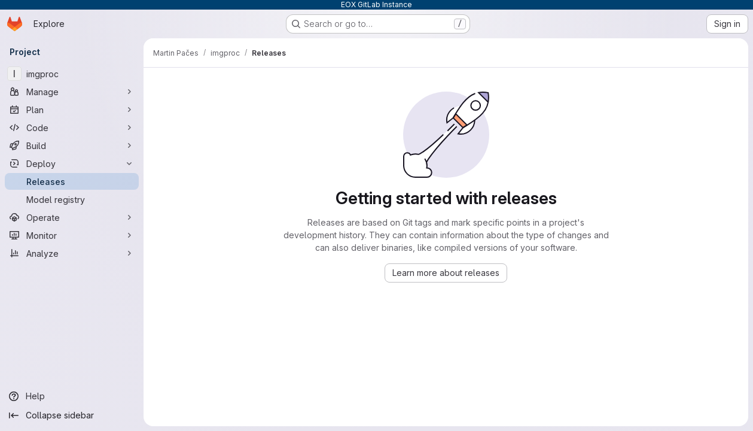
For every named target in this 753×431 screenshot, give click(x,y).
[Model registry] (72, 199)
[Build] (72, 145)
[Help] (72, 396)
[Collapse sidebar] (72, 415)
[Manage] (72, 91)
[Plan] (72, 109)
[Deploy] (72, 163)
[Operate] (72, 217)
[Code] (72, 127)
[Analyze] (72, 253)
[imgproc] (72, 73)
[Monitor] (72, 235)
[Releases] (72, 181)
